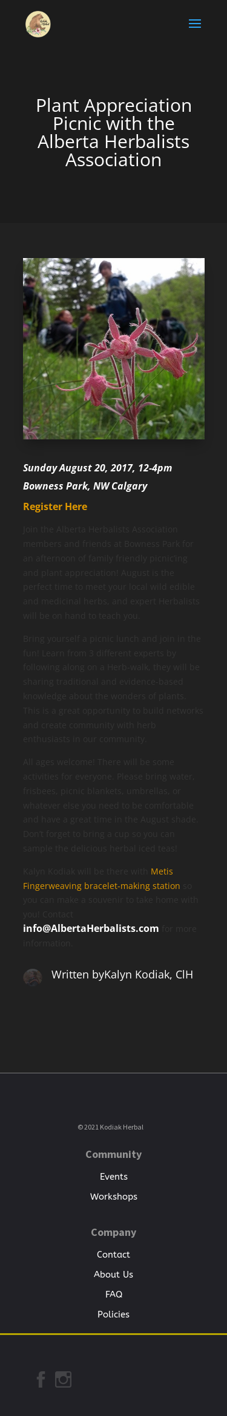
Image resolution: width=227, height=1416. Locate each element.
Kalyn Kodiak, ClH (148, 974)
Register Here (55, 506)
